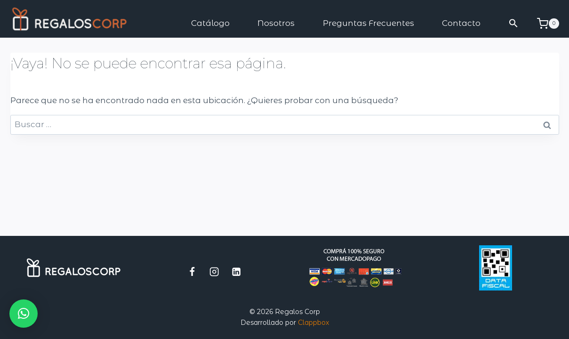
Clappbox (313, 322)
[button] (513, 23)
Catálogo (210, 23)
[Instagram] (214, 271)
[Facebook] (192, 271)
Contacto (461, 23)
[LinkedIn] (236, 271)
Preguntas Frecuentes (368, 23)
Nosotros (276, 23)
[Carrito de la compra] (548, 23)
